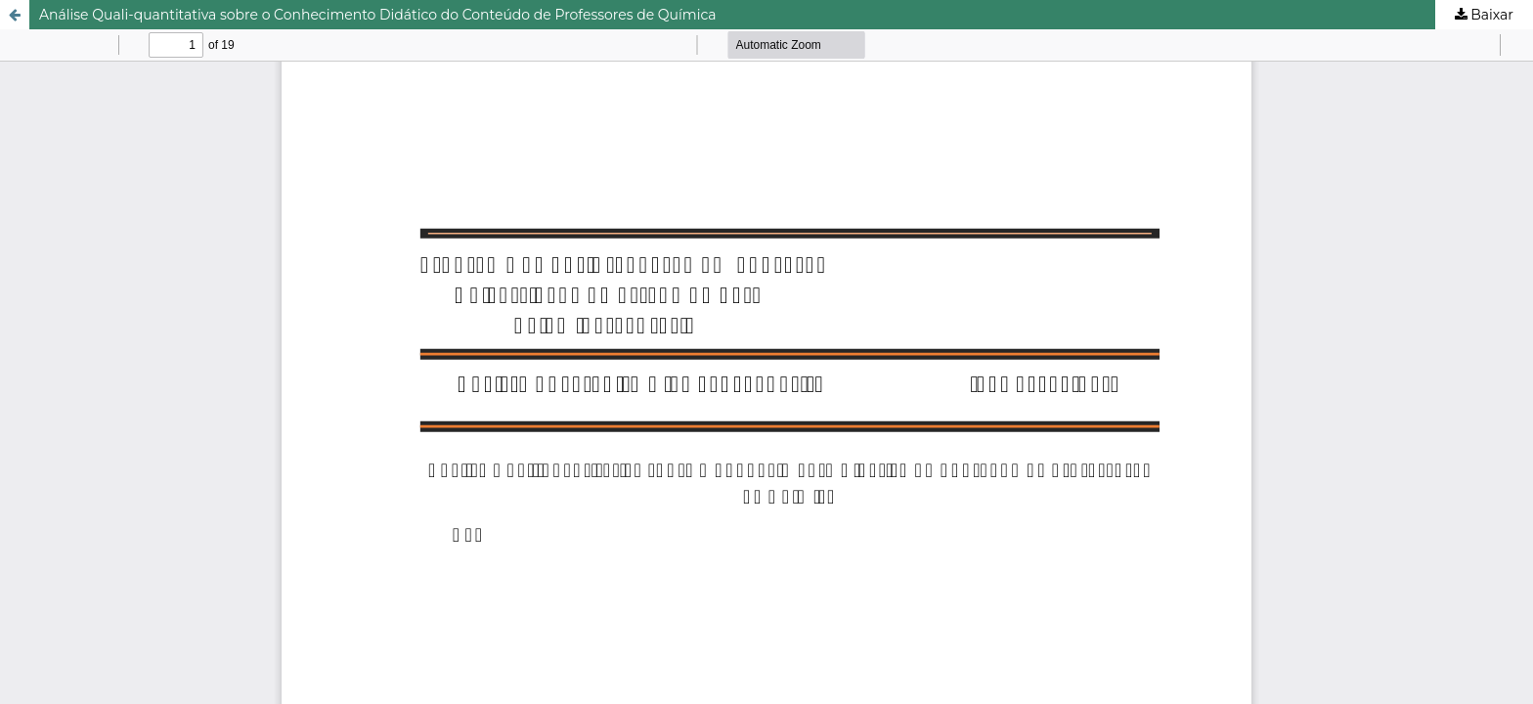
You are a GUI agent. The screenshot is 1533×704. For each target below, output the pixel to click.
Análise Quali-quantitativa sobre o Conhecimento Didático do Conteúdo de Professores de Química (378, 14)
